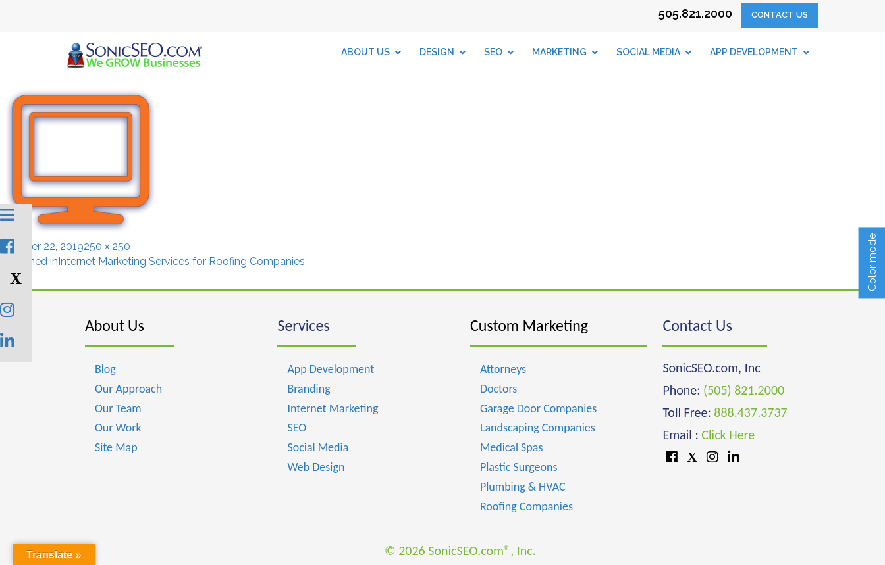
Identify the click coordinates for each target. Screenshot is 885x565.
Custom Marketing (529, 325)
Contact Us (779, 15)
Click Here (728, 435)
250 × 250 (107, 246)
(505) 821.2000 (743, 390)
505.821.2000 (695, 13)
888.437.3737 (750, 412)
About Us (114, 325)
